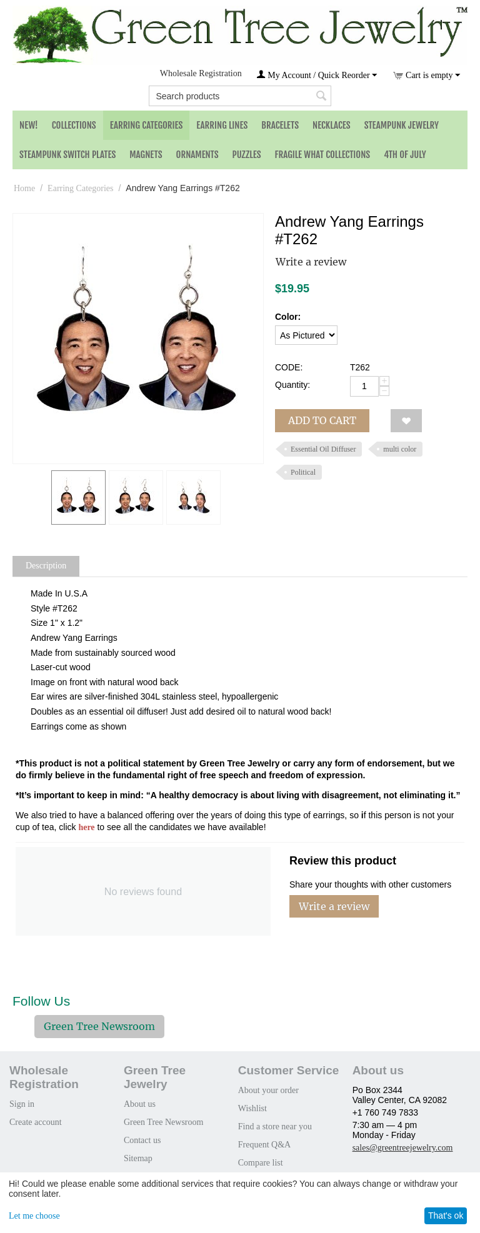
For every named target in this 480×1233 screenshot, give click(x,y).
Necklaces (331, 125)
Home (24, 188)
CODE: (288, 367)
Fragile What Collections (323, 155)
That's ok (445, 1216)
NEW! (28, 125)
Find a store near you (275, 1126)
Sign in (21, 1104)
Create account (35, 1122)
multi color (399, 449)
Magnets (145, 155)
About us (140, 1104)
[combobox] (240, 96)
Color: (288, 317)
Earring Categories (146, 125)
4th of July (405, 155)
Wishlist (252, 1108)
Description (46, 565)
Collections (74, 125)
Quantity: (292, 385)
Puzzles (246, 155)
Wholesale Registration (201, 73)
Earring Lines (222, 125)
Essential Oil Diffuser (323, 449)
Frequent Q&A (264, 1144)
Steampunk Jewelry (401, 125)
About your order (268, 1090)
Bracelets (280, 125)
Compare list (260, 1162)
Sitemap (138, 1158)
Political (303, 472)
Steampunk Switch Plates (67, 155)
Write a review (311, 261)
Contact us (142, 1140)
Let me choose (34, 1216)
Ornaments (197, 155)
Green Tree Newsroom (99, 1026)
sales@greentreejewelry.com (402, 1147)
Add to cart (322, 420)
